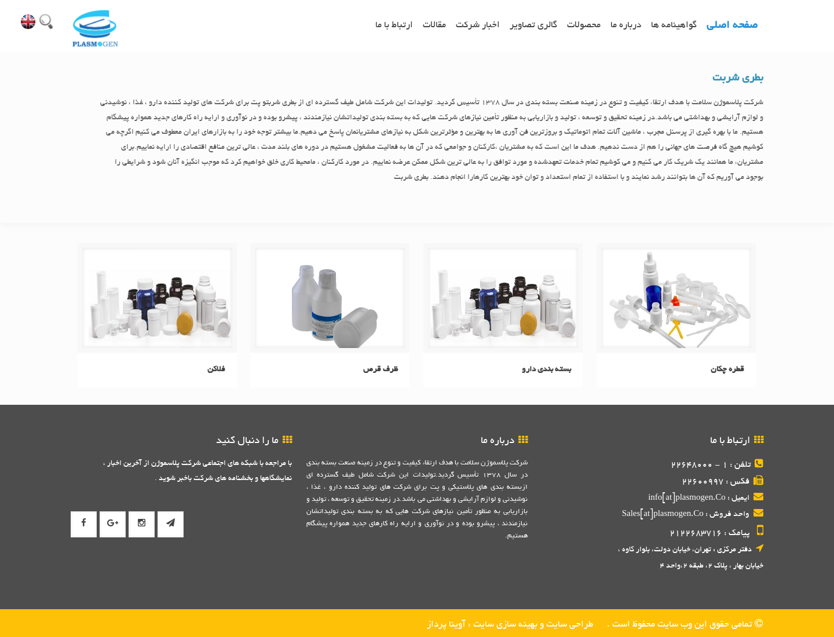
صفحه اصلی (732, 26)
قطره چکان (727, 369)
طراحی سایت (568, 625)
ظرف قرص (380, 369)
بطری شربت (737, 79)
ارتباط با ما (394, 26)
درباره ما (625, 26)
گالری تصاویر (533, 26)
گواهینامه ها (674, 26)
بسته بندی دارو (546, 369)
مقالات (434, 26)
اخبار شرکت (478, 26)
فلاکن (216, 369)
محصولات (584, 26)
